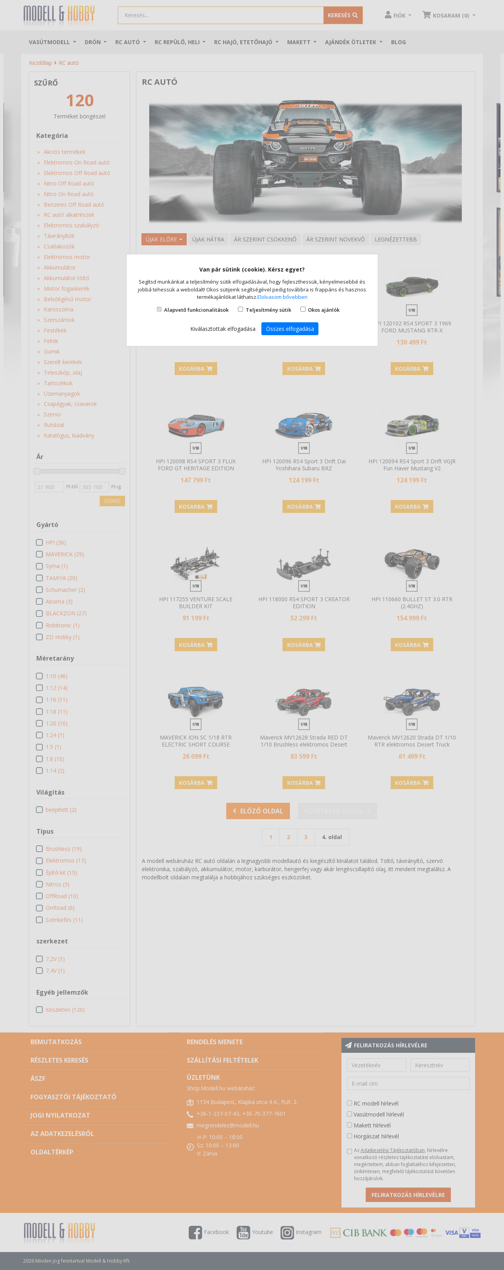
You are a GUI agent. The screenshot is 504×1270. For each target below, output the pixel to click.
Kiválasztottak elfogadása (223, 328)
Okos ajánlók (324, 309)
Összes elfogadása (290, 328)
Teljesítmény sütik (268, 309)
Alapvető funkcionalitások (196, 309)
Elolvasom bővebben (282, 296)
